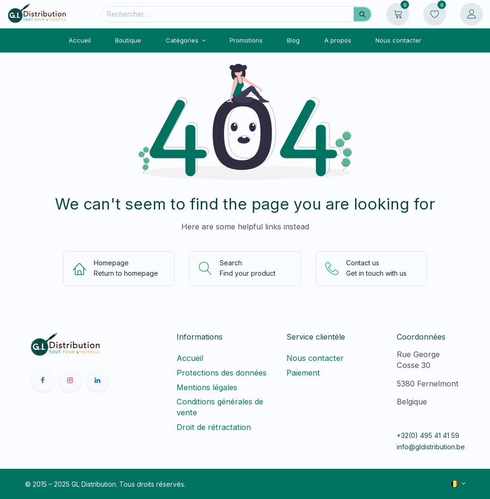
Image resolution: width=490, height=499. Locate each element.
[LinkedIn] (97, 380)
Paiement (303, 372)
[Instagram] (70, 380)
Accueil (190, 358)
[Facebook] (42, 380)
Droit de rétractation (216, 427)
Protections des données (222, 372)
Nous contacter (315, 358)
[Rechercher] (362, 14)
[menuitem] (80, 40)
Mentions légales (207, 387)
